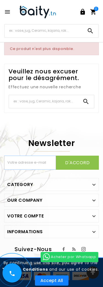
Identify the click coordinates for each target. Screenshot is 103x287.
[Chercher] (43, 31)
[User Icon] (82, 12)
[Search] (90, 30)
